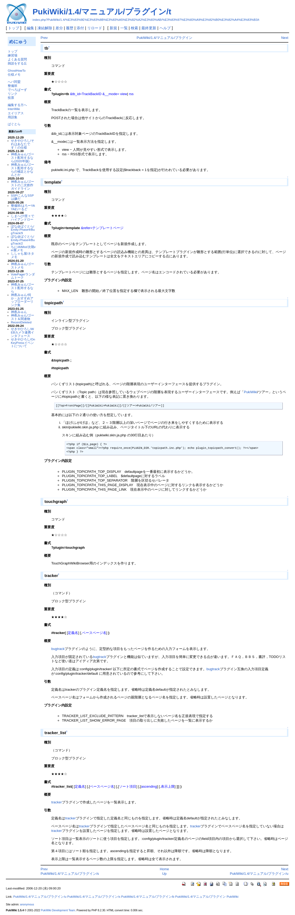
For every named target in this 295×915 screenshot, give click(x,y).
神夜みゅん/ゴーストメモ (22, 265)
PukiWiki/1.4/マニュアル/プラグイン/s (70, 874)
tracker (56, 802)
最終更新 (148, 28)
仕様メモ (14, 74)
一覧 (124, 28)
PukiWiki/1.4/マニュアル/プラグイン (164, 38)
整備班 (12, 85)
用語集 (12, 117)
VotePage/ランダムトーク (23, 276)
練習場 (12, 55)
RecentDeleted (21, 322)
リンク (12, 93)
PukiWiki (250, 392)
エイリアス (16, 113)
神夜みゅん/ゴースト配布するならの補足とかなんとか (22, 169)
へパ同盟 (14, 81)
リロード (94, 28)
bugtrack (58, 649)
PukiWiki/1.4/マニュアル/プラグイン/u (259, 874)
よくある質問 (17, 59)
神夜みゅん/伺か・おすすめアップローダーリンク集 (22, 300)
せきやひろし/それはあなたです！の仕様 (22, 144)
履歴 (69, 28)
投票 (11, 97)
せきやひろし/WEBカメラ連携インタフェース (22, 332)
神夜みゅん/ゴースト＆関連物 (22, 317)
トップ (13, 28)
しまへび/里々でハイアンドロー (22, 217)
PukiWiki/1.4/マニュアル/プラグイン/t (102, 11)
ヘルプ (165, 28)
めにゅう (18, 41)
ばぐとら (14, 124)
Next (284, 38)
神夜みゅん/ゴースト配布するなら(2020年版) (22, 157)
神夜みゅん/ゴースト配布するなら (22, 288)
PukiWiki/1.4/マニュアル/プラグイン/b (147, 896)
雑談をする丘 (17, 63)
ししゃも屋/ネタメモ (22, 255)
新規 (113, 28)
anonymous (27, 904)
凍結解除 (44, 28)
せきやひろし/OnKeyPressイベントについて (23, 342)
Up (164, 874)
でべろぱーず (17, 89)
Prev (44, 38)
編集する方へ (17, 105)
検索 (134, 28)
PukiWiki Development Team (58, 910)
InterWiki (14, 109)
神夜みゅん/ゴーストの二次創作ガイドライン (22, 185)
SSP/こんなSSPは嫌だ (22, 197)
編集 (30, 28)
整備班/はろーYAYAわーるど (23, 207)
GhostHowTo (17, 70)
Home (164, 869)
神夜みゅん (19, 312)
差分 (59, 28)
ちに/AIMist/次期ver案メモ (23, 248)
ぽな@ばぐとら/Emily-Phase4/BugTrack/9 (23, 230)
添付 (80, 28)
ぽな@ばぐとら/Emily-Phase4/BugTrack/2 (23, 240)
